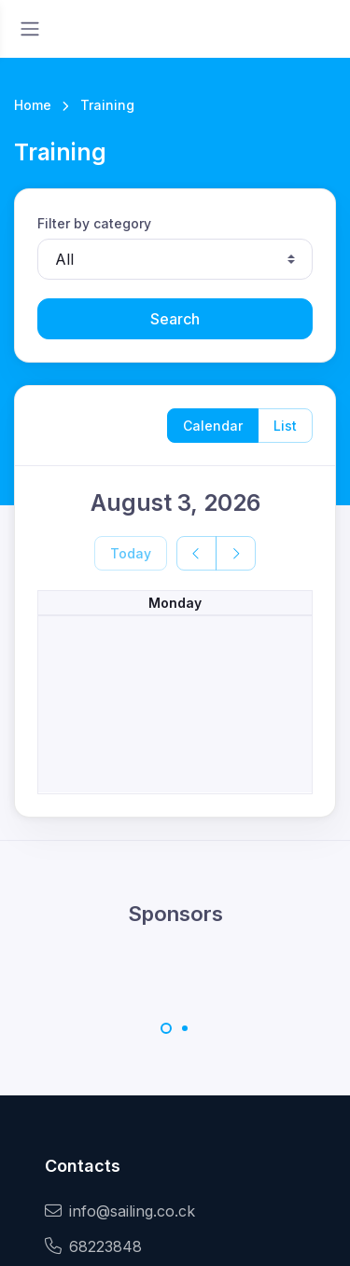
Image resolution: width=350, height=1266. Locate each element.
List (285, 425)
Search (175, 319)
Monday (175, 603)
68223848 (93, 1246)
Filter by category (94, 223)
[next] (236, 553)
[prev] (196, 553)
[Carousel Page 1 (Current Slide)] (166, 1028)
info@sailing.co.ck (120, 1211)
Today (130, 553)
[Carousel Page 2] (184, 1028)
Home (32, 105)
